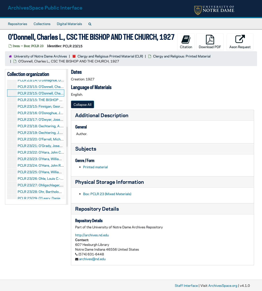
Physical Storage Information (109, 181)
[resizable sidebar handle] (67, 136)
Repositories (17, 23)
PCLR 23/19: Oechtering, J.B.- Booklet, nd (50, 132)
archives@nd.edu (92, 259)
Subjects (85, 148)
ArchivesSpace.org (222, 285)
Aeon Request (240, 42)
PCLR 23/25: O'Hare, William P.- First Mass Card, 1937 (60, 172)
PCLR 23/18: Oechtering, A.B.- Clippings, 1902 (54, 126)
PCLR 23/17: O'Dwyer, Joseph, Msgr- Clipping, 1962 (58, 119)
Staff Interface (186, 285)
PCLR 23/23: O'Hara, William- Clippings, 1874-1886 (58, 159)
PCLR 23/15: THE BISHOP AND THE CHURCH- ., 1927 (60, 99)
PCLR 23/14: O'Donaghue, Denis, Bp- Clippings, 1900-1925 (63, 80)
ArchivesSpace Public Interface (45, 7)
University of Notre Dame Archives (40, 56)
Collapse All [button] (82, 104)
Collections (42, 23)
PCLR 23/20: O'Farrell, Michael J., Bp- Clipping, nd (56, 139)
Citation (186, 42)
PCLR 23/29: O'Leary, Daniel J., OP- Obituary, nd (54, 198)
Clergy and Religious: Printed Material (182, 56)
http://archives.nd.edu (92, 235)
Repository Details (97, 208)
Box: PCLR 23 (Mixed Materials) (107, 194)
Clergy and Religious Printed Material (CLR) (110, 56)
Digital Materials (69, 23)
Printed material (95, 167)
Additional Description (101, 115)
